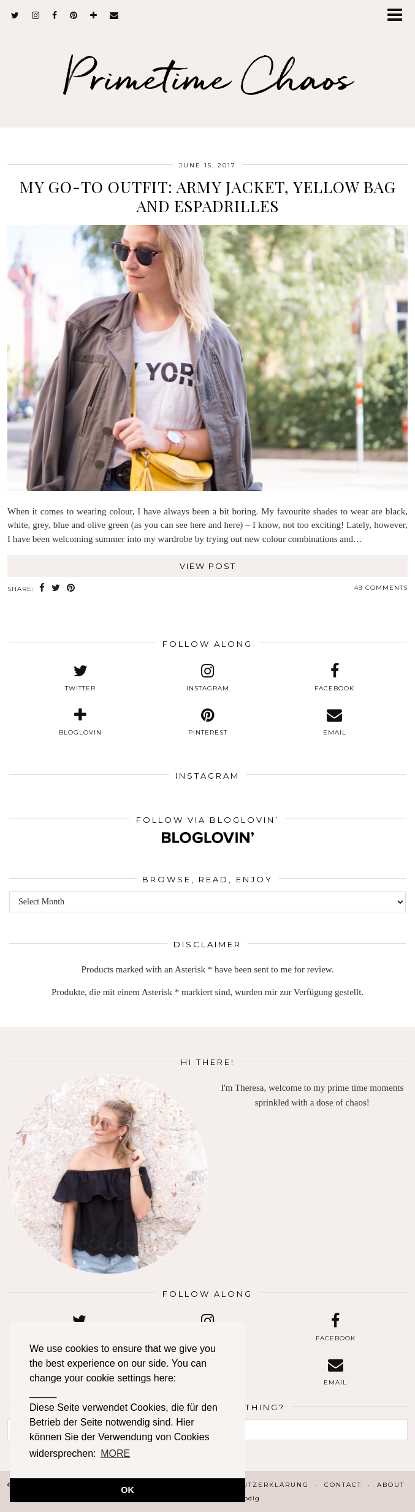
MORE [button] (115, 1453)
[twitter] (15, 15)
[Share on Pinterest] (71, 588)
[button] (398, 15)
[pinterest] (74, 15)
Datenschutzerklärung (253, 1485)
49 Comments (381, 588)
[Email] (114, 15)
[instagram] (36, 15)
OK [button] (127, 1490)
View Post (208, 566)
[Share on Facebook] (42, 588)
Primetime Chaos (207, 77)
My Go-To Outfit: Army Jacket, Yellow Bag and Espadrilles (208, 196)
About (391, 1485)
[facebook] (55, 15)
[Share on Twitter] (56, 588)
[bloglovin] (93, 15)
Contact (343, 1485)
